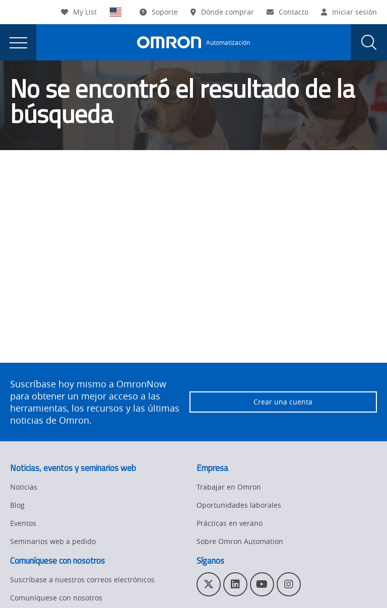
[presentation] (18, 42)
